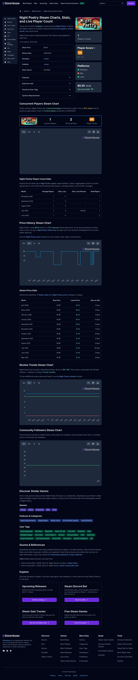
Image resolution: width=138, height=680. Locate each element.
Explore (131, 3)
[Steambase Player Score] (94, 48)
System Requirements (46, 95)
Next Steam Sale (123, 652)
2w (24, 132)
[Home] (20, 11)
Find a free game (82, 623)
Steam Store (73, 563)
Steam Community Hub (69, 566)
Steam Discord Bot (124, 644)
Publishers (83, 657)
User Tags (83, 648)
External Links (46, 83)
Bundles (44, 652)
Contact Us (84, 675)
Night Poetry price (33, 237)
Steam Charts (46, 657)
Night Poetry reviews (67, 376)
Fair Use (68, 675)
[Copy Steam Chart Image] (93, 132)
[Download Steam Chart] (98, 132)
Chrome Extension (124, 640)
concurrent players (59, 29)
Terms (60, 675)
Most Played (27, 3)
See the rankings (39, 600)
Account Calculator (124, 657)
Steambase (7, 640)
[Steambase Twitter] (10, 651)
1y (34, 132)
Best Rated (64, 640)
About (75, 675)
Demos (44, 648)
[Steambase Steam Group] (7, 651)
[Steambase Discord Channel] (4, 651)
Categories (83, 644)
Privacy (52, 675)
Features (46, 77)
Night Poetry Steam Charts (53, 11)
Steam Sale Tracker (106, 640)
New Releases (66, 652)
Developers (83, 652)
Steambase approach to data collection (66, 555)
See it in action (81, 600)
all (39, 132)
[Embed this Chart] (89, 132)
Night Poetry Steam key (46, 230)
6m (29, 243)
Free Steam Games (105, 651)
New (35, 3)
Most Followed (66, 648)
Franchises (83, 661)
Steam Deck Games (68, 661)
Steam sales (44, 295)
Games (26, 11)
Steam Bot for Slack (125, 648)
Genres (82, 640)
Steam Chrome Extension (69, 3)
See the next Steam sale (39, 623)
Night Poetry (36, 11)
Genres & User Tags (46, 89)
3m (29, 132)
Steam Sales (54, 3)
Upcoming (43, 3)
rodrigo (46, 59)
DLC (43, 644)
